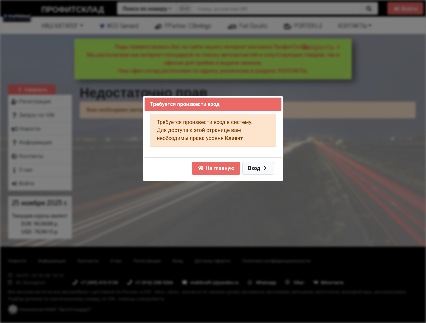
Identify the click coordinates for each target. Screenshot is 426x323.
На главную (216, 168)
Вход (258, 168)
